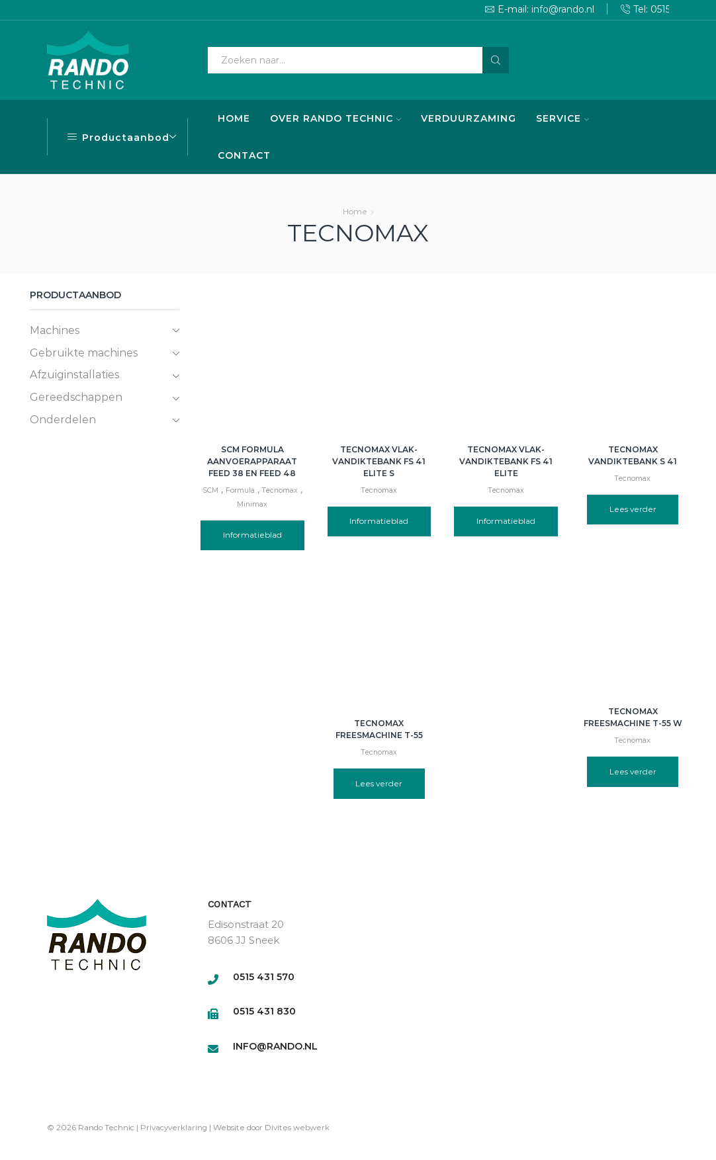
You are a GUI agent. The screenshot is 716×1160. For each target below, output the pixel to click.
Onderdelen (63, 419)
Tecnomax (280, 490)
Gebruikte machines (84, 353)
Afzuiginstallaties (74, 374)
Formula (240, 490)
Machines (54, 330)
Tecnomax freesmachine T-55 (379, 729)
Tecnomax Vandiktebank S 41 (632, 455)
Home (355, 211)
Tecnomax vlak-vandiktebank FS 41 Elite (506, 461)
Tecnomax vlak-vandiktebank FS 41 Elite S (378, 461)
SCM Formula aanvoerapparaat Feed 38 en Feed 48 (252, 461)
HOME (234, 118)
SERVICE (562, 118)
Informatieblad (252, 535)
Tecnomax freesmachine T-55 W (633, 717)
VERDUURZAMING (468, 118)
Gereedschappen (76, 397)
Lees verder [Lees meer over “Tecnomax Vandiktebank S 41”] (632, 509)
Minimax (252, 504)
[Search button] (495, 60)
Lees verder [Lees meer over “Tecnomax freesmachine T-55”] (378, 783)
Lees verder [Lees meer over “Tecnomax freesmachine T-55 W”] (632, 771)
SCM (210, 490)
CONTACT (244, 155)
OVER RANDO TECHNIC (335, 118)
